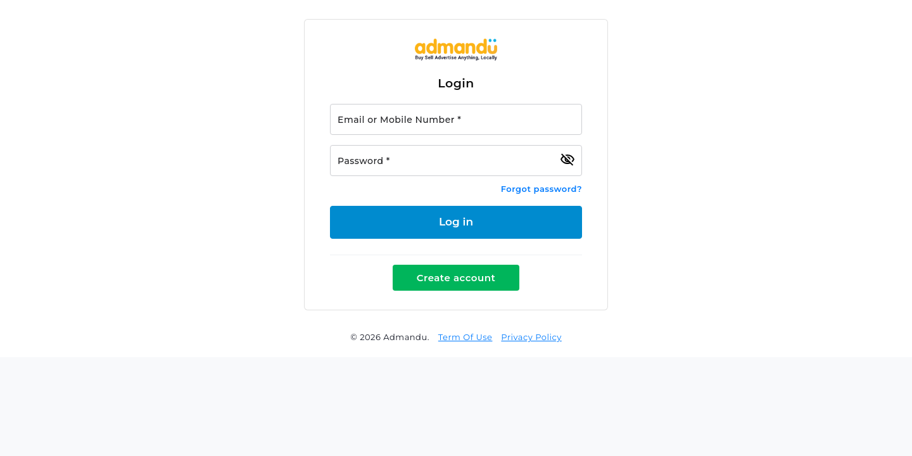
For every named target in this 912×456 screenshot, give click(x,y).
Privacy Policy (531, 337)
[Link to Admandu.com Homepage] (456, 58)
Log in (456, 221)
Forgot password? (541, 189)
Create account (456, 278)
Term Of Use (465, 337)
